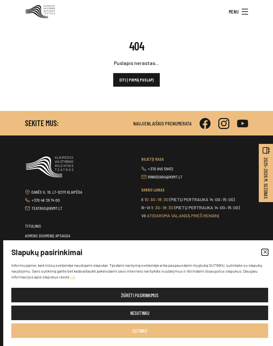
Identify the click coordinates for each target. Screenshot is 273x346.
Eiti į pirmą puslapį (136, 79)
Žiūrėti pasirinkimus (139, 295)
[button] (265, 252)
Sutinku (139, 331)
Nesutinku (139, 313)
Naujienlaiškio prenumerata (162, 123)
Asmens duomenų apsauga (47, 235)
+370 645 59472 (160, 168)
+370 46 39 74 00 (45, 200)
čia (72, 277)
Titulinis (33, 226)
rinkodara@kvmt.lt (165, 176)
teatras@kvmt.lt (46, 208)
